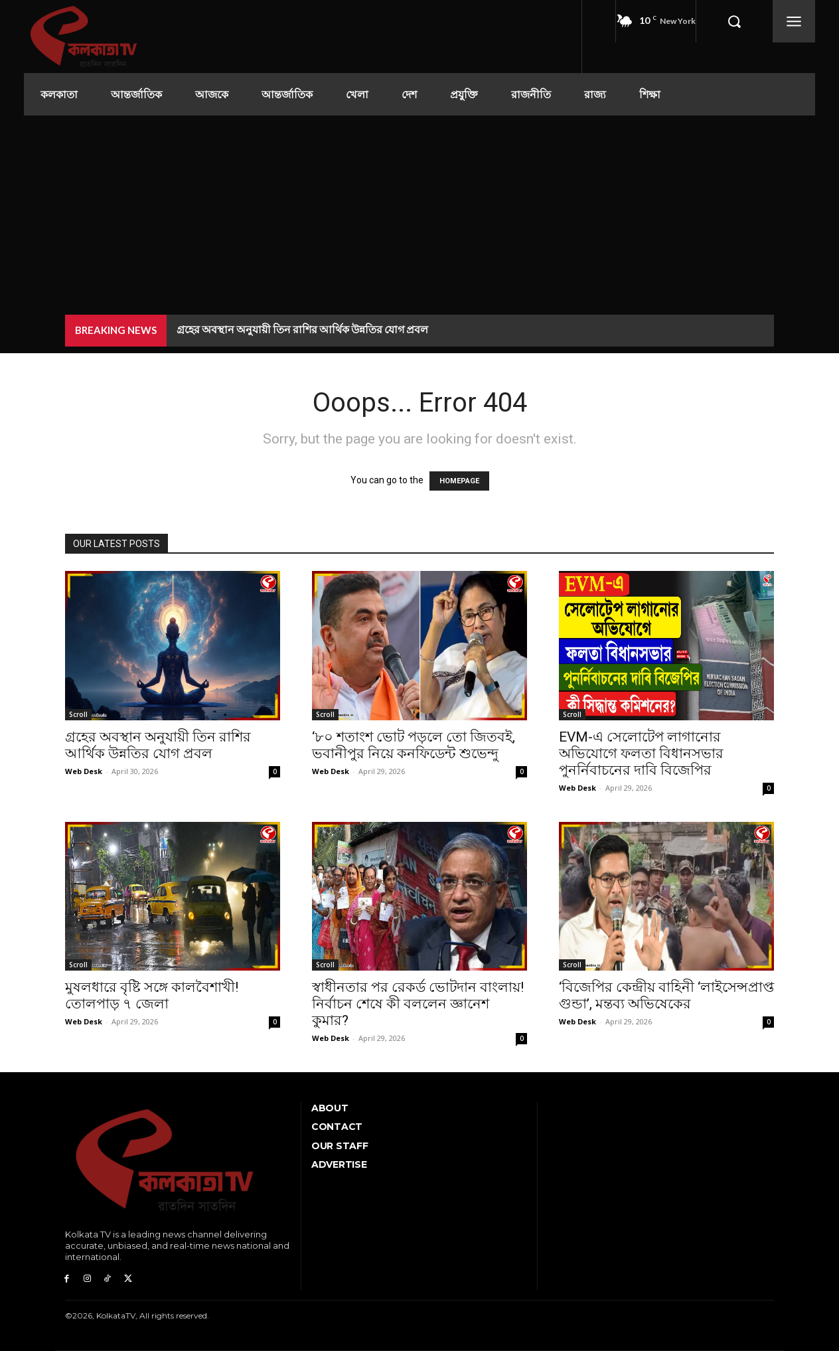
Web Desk (83, 771)
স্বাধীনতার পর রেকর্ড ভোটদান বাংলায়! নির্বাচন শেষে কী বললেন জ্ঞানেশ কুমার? (418, 1003)
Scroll (78, 714)
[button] (734, 21)
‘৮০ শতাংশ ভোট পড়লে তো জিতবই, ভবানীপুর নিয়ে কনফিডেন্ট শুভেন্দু (413, 745)
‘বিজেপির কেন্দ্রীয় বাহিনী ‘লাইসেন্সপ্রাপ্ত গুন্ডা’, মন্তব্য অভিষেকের (666, 995)
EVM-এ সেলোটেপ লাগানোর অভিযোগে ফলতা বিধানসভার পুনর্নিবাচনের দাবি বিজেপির (641, 753)
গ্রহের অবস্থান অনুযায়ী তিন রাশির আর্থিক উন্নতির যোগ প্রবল (302, 329)
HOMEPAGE (459, 481)
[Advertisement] (419, 215)
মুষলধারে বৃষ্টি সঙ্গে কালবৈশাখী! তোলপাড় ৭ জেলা (151, 995)
